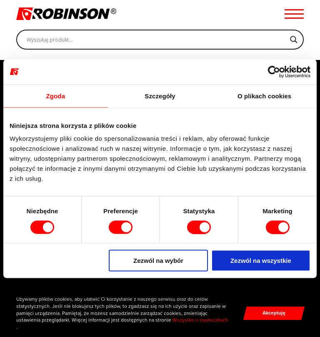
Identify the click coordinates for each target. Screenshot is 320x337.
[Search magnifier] (294, 39)
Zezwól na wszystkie (260, 260)
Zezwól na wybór (158, 260)
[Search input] (156, 39)
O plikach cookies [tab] (264, 95)
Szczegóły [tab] (160, 95)
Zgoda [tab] (55, 95)
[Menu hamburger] (294, 13)
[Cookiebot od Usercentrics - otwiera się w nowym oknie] (274, 71)
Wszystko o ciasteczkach (200, 320)
